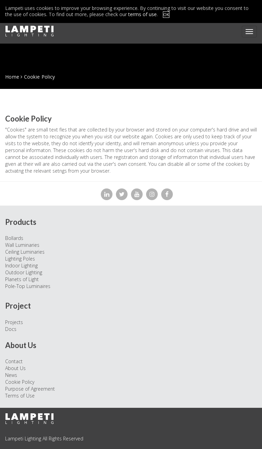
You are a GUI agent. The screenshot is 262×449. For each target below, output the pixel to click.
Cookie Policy (19, 382)
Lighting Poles (20, 258)
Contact (14, 361)
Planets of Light (22, 279)
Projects (14, 322)
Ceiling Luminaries (25, 252)
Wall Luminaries (22, 245)
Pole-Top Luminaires (27, 286)
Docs (10, 329)
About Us (15, 368)
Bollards (14, 238)
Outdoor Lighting (23, 272)
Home (12, 76)
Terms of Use (20, 395)
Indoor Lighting (21, 265)
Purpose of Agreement (30, 388)
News (11, 375)
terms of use (142, 14)
